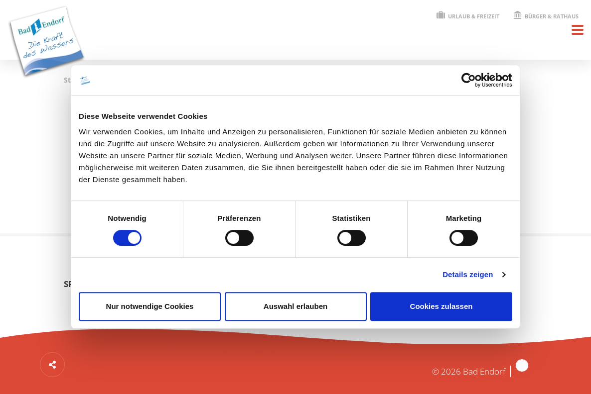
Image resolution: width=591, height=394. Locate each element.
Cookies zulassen (441, 306)
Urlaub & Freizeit (468, 16)
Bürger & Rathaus (546, 16)
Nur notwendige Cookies (150, 306)
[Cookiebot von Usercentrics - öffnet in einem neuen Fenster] (468, 80)
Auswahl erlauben (295, 306)
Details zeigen (468, 274)
